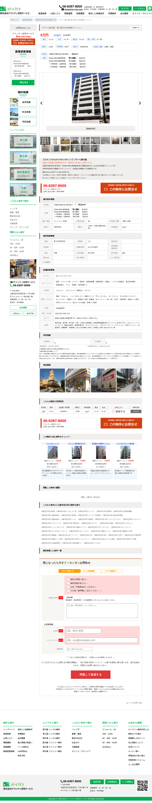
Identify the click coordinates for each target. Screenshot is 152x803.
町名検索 (20, 112)
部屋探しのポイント (136, 738)
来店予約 (125, 8)
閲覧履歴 (68, 13)
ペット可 (13, 209)
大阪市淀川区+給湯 (48, 511)
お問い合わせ (77, 178)
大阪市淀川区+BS (100, 535)
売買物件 (112, 13)
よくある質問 (133, 764)
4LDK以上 (14, 255)
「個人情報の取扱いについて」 (92, 662)
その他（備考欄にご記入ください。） (84, 590)
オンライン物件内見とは (138, 729)
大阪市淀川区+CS (86, 535)
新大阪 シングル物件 (51, 729)
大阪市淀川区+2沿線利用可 (51, 543)
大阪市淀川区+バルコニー (132, 519)
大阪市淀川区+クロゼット (124, 523)
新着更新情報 (8, 751)
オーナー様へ (133, 751)
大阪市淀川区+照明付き (71, 523)
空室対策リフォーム (136, 760)
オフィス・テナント (142, 13)
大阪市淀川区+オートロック (121, 527)
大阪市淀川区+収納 (106, 523)
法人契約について (135, 742)
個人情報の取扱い (25, 742)
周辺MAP (75, 54)
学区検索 (20, 122)
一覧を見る (23, 82)
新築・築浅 (14, 212)
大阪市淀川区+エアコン (89, 523)
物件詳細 (136, 411)
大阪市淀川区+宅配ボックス (101, 531)
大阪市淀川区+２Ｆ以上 (92, 543)
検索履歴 (80, 13)
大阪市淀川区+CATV (115, 535)
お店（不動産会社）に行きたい (81, 587)
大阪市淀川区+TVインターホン (98, 527)
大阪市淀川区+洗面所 (85, 519)
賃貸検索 (42, 13)
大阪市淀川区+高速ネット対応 (52, 539)
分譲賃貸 (13, 223)
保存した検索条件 (96, 13)
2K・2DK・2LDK (17, 247)
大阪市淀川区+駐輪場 (48, 535)
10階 (43, 411)
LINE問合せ (22, 751)
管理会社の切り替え (136, 756)
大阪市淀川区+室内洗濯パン (72, 543)
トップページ (8, 729)
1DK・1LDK (15, 244)
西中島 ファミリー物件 (52, 751)
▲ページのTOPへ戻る (134, 703)
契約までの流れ (134, 734)
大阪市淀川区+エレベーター (79, 531)
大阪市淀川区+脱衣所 (104, 511)
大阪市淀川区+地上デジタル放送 (103, 539)
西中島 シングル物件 (51, 738)
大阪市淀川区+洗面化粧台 (50, 519)
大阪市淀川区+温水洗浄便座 (113, 515)
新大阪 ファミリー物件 (52, 742)
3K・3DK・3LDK (17, 251)
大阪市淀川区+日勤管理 (132, 535)
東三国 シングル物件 (51, 734)
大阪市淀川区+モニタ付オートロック (54, 531)
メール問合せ (139, 8)
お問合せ (16, 313)
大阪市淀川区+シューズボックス (52, 527)
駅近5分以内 (15, 216)
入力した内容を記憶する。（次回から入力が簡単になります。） (91, 657)
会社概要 (124, 13)
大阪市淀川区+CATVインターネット (77, 539)
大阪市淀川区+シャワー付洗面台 (89, 515)
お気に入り (55, 13)
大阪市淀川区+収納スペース (76, 527)
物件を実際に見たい (77, 579)
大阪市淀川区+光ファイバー (68, 535)
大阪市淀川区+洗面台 (68, 515)
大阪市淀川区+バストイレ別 (66, 511)
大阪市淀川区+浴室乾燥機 (122, 511)
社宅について (133, 747)
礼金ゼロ (13, 220)
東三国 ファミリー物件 (52, 747)
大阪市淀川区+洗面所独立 (50, 515)
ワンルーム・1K (16, 240)
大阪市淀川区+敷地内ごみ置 (122, 531)
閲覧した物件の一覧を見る (90, 497)
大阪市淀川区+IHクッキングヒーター (108, 519)
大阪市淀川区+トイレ (68, 519)
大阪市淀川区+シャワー (86, 511)
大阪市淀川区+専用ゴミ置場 (126, 539)
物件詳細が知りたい (77, 583)
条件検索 (20, 102)
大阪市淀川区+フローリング (51, 523)
